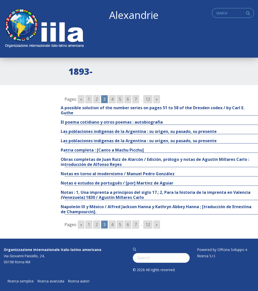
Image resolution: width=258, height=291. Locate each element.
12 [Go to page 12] (148, 99)
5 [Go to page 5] (120, 99)
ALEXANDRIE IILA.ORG (44, 29)
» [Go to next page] (157, 99)
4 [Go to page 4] (112, 99)
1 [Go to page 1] (89, 99)
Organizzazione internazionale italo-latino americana (52, 249)
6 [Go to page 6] (128, 99)
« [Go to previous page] (81, 99)
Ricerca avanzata (51, 281)
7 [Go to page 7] (136, 99)
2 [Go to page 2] (96, 99)
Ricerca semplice (21, 281)
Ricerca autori (78, 281)
